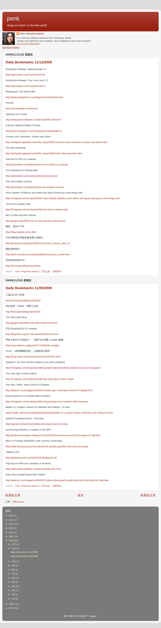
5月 (13, 582)
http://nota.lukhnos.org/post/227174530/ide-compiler (32, 345)
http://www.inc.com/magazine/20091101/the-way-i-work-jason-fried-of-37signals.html (49, 390)
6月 (13, 578)
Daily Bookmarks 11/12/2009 (29, 62)
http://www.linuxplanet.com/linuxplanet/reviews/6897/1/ (34, 131)
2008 (11, 604)
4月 (13, 586)
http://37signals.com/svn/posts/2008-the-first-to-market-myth (37, 209)
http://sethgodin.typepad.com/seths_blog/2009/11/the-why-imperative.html (44, 153)
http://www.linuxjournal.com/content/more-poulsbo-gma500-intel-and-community (47, 446)
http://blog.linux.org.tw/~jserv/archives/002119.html (32, 334)
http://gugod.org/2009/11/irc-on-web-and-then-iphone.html (35, 221)
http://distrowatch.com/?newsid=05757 (25, 86)
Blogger (93, 616)
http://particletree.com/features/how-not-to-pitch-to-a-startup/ (37, 164)
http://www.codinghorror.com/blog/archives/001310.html (34, 97)
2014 (11, 520)
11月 (14, 548)
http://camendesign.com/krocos (22, 108)
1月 (13, 599)
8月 (13, 570)
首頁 (80, 495)
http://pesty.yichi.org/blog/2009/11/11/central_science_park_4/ (38, 243)
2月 (13, 594)
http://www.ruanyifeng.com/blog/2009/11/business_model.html (38, 254)
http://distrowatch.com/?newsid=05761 (25, 74)
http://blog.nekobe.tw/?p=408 (21, 232)
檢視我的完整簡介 (11, 48)
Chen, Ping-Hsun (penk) (32, 33)
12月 (14, 544)
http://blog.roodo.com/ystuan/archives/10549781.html (33, 356)
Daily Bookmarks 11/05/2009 (29, 288)
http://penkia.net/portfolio (28, 44)
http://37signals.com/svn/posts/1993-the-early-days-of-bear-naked (40, 379)
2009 (11, 540)
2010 (11, 536)
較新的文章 (13, 495)
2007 (11, 608)
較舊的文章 (148, 495)
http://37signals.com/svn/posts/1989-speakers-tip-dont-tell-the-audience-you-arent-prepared (53, 368)
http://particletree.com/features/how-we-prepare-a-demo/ (35, 187)
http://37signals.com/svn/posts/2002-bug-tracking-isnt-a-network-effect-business (47, 401)
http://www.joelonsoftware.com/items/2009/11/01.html (33, 469)
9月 (13, 565)
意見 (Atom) (18, 502)
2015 (11, 515)
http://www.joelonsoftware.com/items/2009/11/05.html (33, 119)
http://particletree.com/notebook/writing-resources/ (31, 176)
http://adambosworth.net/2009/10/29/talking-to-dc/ (31, 457)
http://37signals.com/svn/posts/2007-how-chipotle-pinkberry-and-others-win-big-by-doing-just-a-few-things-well (62, 198)
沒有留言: (58, 271)
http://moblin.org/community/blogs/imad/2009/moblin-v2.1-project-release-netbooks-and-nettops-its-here (59, 413)
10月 (14, 561)
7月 (13, 574)
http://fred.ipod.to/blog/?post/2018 (23, 300)
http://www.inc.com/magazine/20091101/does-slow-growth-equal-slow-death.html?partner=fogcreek (57, 480)
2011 (11, 532)
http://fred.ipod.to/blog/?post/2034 (23, 266)
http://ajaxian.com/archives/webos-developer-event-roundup (37, 424)
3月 (13, 590)
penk (13, 18)
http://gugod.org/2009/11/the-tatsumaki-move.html (31, 323)
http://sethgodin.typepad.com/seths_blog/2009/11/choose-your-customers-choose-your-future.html (56, 142)
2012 (11, 528)
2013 (11, 524)
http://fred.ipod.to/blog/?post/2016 (23, 311)
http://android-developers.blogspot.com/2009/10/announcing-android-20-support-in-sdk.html (53, 435)
